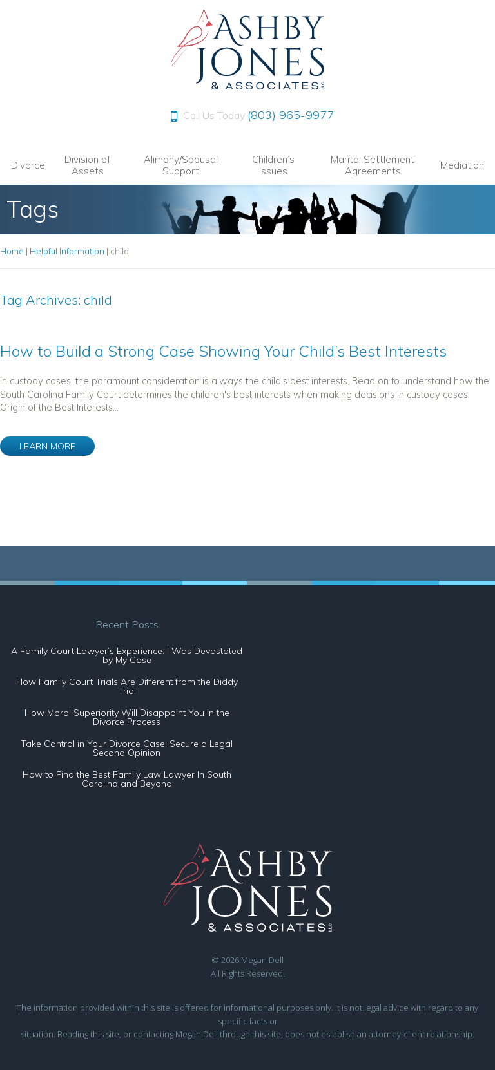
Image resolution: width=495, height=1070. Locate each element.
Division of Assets (87, 165)
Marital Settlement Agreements (372, 165)
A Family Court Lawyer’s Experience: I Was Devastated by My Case (126, 655)
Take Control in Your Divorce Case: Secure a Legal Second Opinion (127, 748)
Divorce (28, 165)
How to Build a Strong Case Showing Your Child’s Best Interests (223, 351)
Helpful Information (67, 251)
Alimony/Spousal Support (181, 165)
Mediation (462, 165)
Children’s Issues (273, 165)
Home (12, 251)
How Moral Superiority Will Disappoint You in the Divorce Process (126, 717)
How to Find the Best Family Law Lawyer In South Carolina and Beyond (127, 779)
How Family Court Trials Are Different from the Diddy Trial (127, 686)
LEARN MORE (47, 446)
